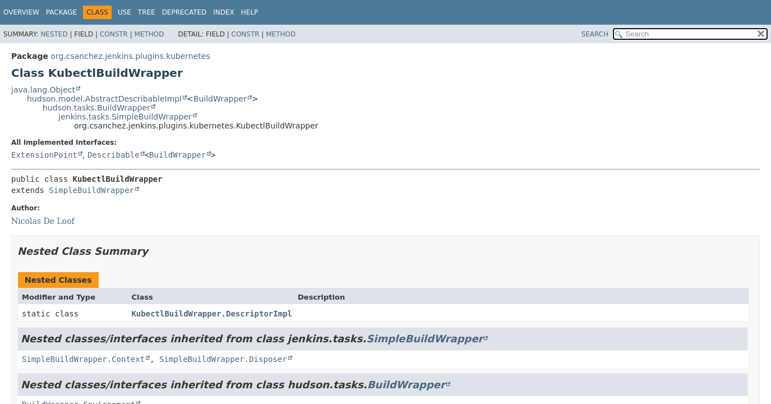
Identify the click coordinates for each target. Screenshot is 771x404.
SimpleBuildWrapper (91, 190)
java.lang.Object (43, 89)
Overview (21, 12)
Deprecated (184, 12)
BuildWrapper (220, 98)
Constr (114, 34)
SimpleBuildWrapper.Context (83, 359)
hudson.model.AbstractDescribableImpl (104, 98)
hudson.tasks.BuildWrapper (96, 107)
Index (223, 12)
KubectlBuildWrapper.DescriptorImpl (211, 313)
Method (149, 34)
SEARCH (595, 34)
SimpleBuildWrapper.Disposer (223, 359)
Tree (146, 12)
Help (249, 12)
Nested (53, 34)
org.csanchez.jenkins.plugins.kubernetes (130, 56)
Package (61, 12)
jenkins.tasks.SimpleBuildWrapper (125, 116)
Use (124, 12)
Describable (113, 154)
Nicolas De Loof (43, 221)
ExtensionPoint (44, 154)
